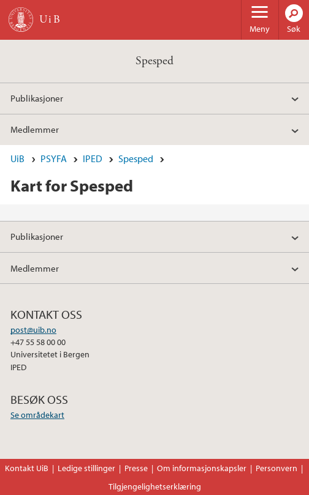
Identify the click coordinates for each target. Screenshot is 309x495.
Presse (136, 468)
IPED (92, 158)
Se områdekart (37, 414)
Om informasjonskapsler (201, 468)
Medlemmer (34, 129)
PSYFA (53, 158)
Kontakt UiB (26, 468)
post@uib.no (33, 329)
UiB (17, 158)
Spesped (154, 61)
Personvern (276, 468)
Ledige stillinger (86, 468)
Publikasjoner (36, 98)
